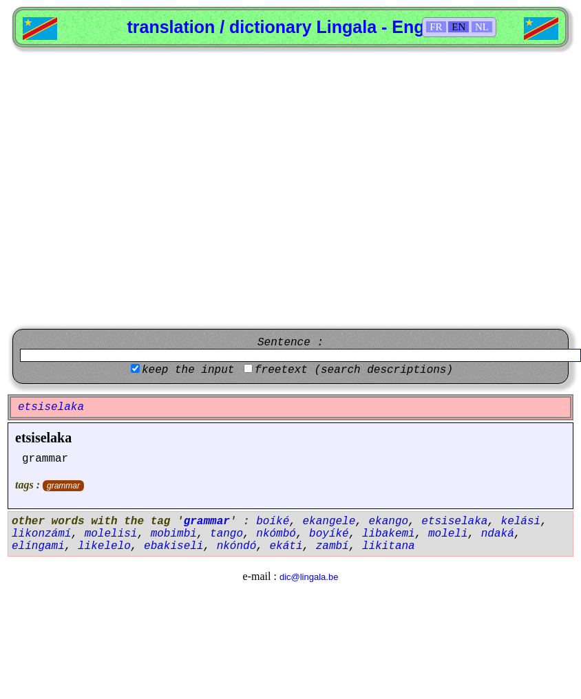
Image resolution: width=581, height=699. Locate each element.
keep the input (188, 370)
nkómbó (276, 534)
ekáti (285, 546)
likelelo (104, 546)
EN (458, 26)
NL (482, 26)
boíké (272, 521)
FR (436, 26)
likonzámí (41, 534)
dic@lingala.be (308, 577)
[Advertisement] (134, 188)
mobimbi (174, 534)
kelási (521, 521)
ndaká (497, 534)
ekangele (328, 521)
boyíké (329, 534)
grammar (63, 486)
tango (226, 534)
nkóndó (237, 546)
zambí (332, 546)
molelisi (111, 534)
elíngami (38, 546)
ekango (389, 521)
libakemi (388, 534)
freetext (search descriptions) (354, 370)
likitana (388, 546)
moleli (448, 534)
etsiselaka (43, 437)
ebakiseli (173, 546)
